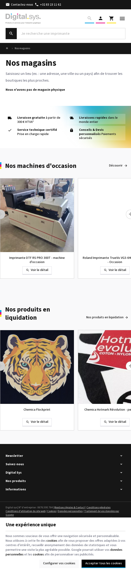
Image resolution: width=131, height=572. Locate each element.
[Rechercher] (89, 18)
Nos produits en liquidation (27, 313)
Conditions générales (98, 508)
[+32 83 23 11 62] (48, 4)
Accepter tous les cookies (103, 563)
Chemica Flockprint (37, 410)
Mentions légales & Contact (69, 508)
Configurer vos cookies (59, 563)
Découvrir (116, 165)
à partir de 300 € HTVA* (38, 120)
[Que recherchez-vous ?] (65, 33)
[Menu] (122, 18)
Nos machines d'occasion (40, 166)
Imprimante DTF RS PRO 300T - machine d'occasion (37, 260)
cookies (51, 540)
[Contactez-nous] (19, 4)
